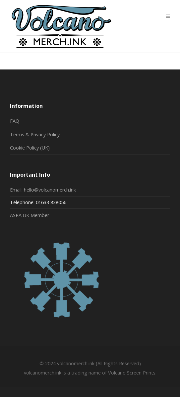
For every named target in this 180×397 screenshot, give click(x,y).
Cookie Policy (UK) (30, 148)
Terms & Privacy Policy (35, 134)
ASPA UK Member (29, 215)
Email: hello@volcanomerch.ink (43, 190)
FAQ (14, 121)
